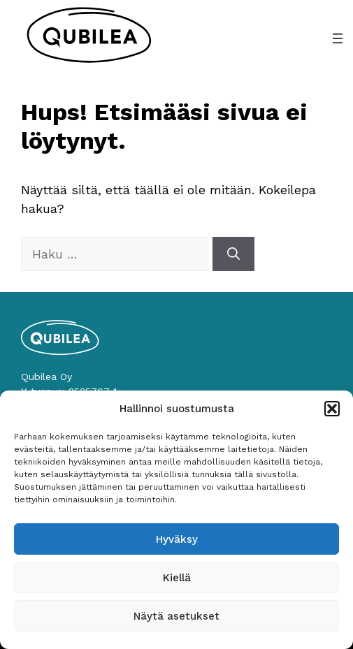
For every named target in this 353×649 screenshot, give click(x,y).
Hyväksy (177, 539)
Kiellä (177, 577)
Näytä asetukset (176, 616)
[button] (332, 409)
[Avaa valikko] (337, 38)
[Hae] (233, 254)
